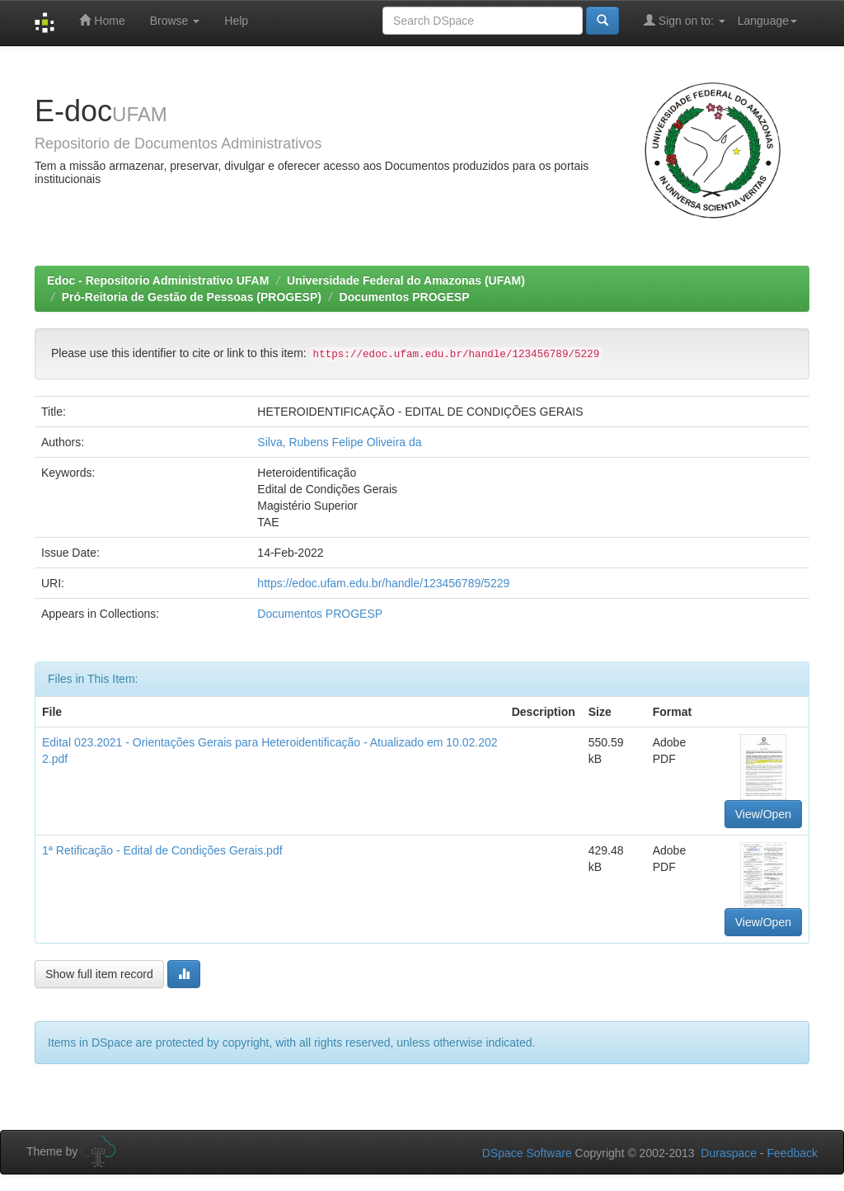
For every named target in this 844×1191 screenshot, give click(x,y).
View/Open (763, 814)
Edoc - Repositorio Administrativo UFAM (158, 280)
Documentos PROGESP (405, 297)
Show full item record (99, 974)
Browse (175, 20)
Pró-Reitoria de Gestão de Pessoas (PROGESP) (191, 297)
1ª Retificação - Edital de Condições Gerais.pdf (162, 850)
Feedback (792, 1153)
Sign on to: (684, 20)
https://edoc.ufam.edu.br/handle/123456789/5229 (383, 583)
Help (236, 20)
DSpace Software (527, 1153)
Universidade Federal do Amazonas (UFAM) (406, 280)
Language (767, 20)
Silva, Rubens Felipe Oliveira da (339, 442)
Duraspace (729, 1153)
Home (101, 20)
